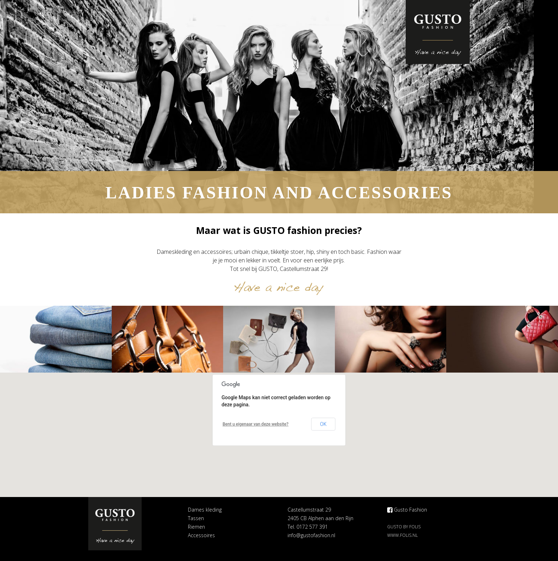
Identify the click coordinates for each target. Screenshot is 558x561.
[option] (279, 106)
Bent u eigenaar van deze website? (256, 424)
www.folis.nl (402, 535)
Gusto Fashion (407, 509)
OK (323, 424)
